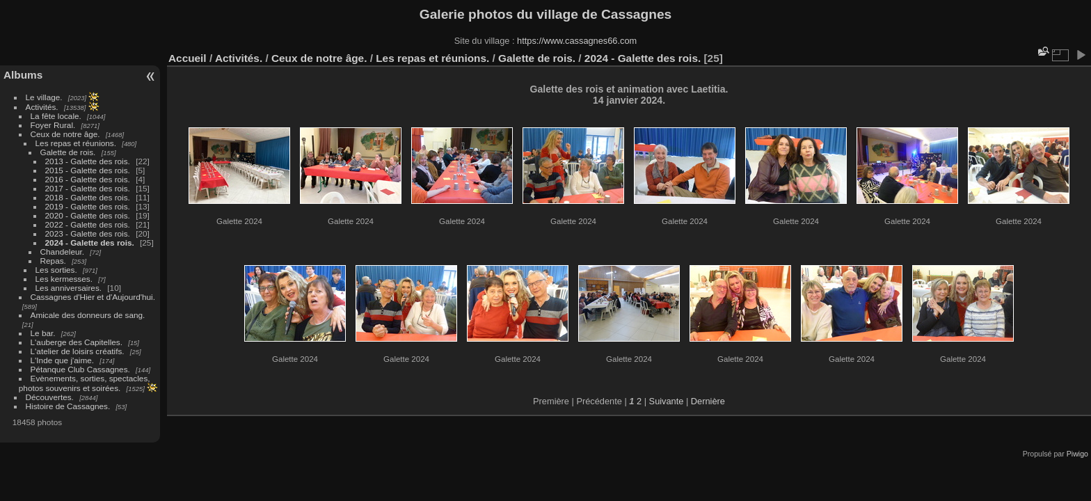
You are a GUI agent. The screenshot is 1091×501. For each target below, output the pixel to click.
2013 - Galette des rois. (87, 161)
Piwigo (1077, 454)
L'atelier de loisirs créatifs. (78, 351)
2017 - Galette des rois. (87, 188)
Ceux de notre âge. (65, 133)
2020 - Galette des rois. (87, 215)
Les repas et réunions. (75, 143)
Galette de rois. (68, 152)
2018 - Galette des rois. (87, 197)
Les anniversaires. (68, 287)
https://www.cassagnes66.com (577, 40)
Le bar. (43, 332)
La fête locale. (56, 115)
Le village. (44, 97)
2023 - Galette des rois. (87, 233)
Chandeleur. (62, 251)
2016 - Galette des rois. (87, 179)
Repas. (53, 260)
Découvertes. (50, 396)
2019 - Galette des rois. (87, 206)
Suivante (666, 401)
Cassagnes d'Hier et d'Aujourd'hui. (93, 296)
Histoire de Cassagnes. (68, 406)
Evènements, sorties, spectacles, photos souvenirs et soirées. (84, 383)
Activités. (42, 106)
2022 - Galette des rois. (87, 224)
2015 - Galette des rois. (87, 170)
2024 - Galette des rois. (89, 242)
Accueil (187, 58)
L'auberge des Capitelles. (76, 342)
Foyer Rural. (53, 124)
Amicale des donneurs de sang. (88, 314)
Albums (22, 75)
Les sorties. (56, 269)
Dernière (708, 401)
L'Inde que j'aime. (63, 360)
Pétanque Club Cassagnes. (80, 369)
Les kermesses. (64, 278)
